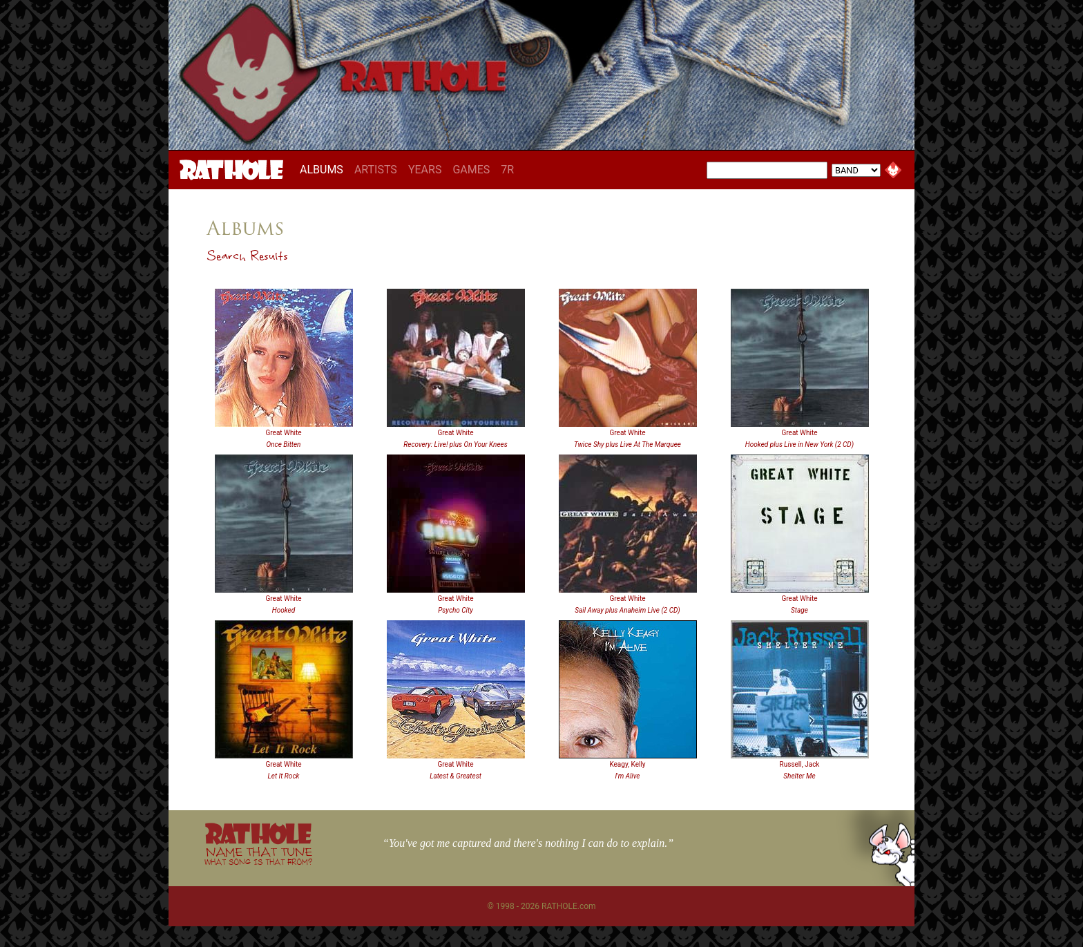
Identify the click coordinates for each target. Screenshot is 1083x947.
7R (507, 169)
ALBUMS (324, 169)
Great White (284, 433)
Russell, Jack (800, 764)
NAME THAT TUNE (258, 855)
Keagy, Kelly (627, 764)
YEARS (425, 169)
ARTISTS (375, 169)
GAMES (471, 169)
